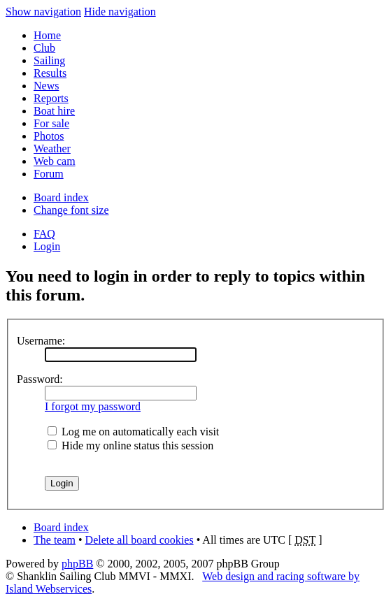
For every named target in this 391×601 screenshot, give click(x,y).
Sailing (49, 60)
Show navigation (43, 11)
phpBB (77, 564)
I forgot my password (93, 406)
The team (55, 540)
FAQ (44, 234)
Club (44, 48)
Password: (40, 379)
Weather (52, 148)
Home (47, 35)
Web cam (55, 161)
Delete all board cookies (139, 540)
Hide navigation (120, 11)
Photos (49, 136)
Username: (41, 341)
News (46, 86)
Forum (49, 174)
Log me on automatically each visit (133, 431)
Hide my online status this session (130, 445)
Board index (61, 197)
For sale (51, 123)
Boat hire (54, 111)
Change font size (71, 210)
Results (50, 73)
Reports (51, 98)
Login (47, 246)
